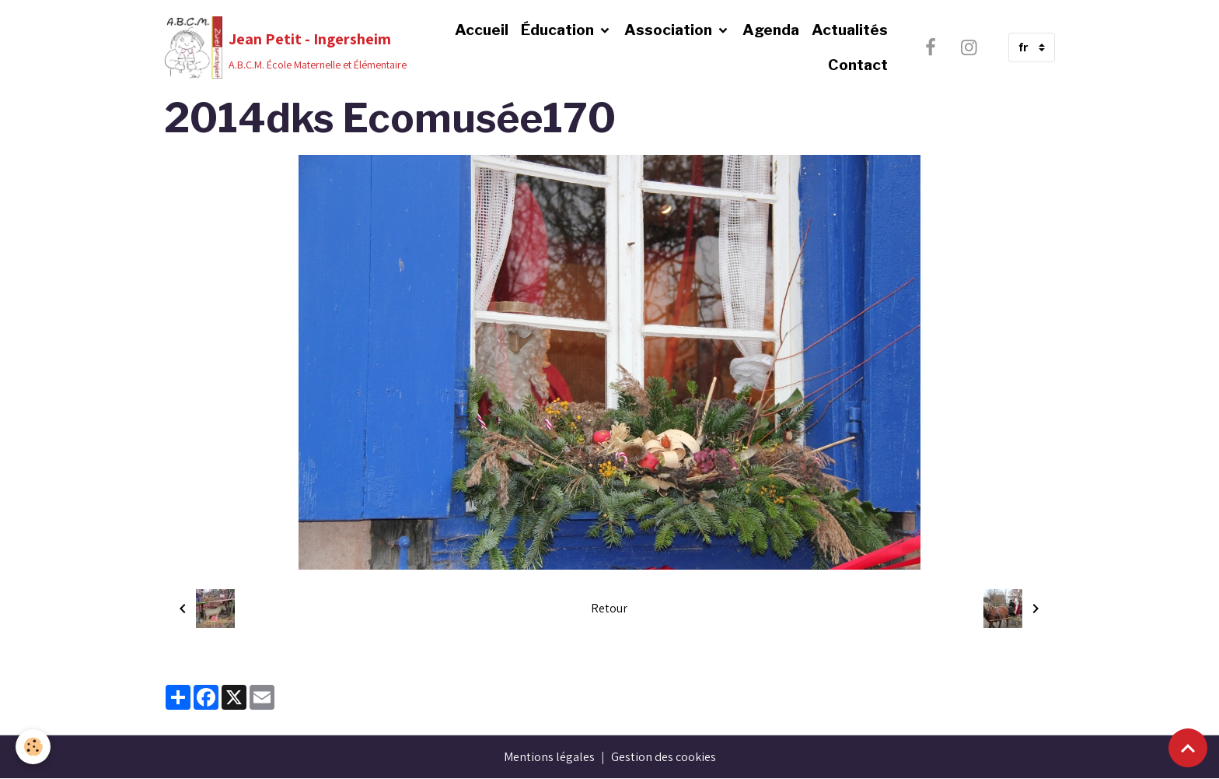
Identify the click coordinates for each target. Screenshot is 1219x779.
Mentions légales (549, 757)
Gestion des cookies (663, 757)
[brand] (279, 47)
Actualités (850, 29)
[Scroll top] (1187, 747)
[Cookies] (33, 746)
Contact (858, 64)
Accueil (481, 29)
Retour (609, 608)
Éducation (559, 29)
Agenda (770, 29)
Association (669, 29)
